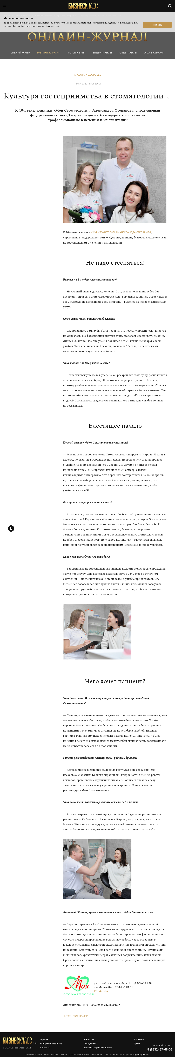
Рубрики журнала (48, 52)
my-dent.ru (101, 990)
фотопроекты (76, 52)
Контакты (45, 1047)
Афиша (44, 1039)
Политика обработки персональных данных (46, 1054)
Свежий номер (20, 52)
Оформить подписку (51, 1043)
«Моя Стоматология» (105, 232)
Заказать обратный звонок (98, 1047)
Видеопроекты (102, 52)
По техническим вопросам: (127, 1054)
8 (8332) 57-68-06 (159, 1050)
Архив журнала (154, 52)
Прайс (137, 1043)
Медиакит (89, 1039)
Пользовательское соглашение (86, 1054)
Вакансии (139, 1039)
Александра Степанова (135, 232)
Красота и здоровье (87, 74)
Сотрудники (90, 1043)
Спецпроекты (128, 52)
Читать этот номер (75, 1016)
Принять (157, 25)
